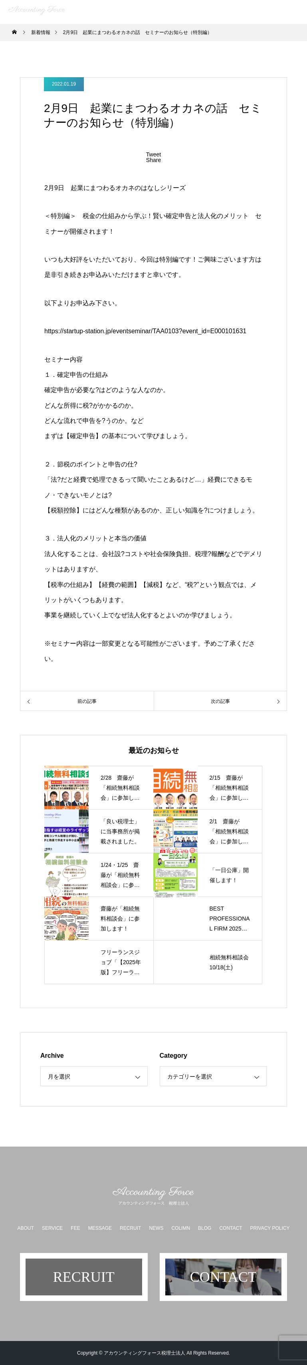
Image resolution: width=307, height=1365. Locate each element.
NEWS (156, 1228)
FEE (75, 1228)
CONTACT (230, 1228)
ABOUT (26, 1228)
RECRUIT (130, 1228)
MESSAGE (100, 1228)
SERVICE (52, 1228)
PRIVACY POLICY (270, 1228)
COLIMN (180, 1228)
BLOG (204, 1228)
